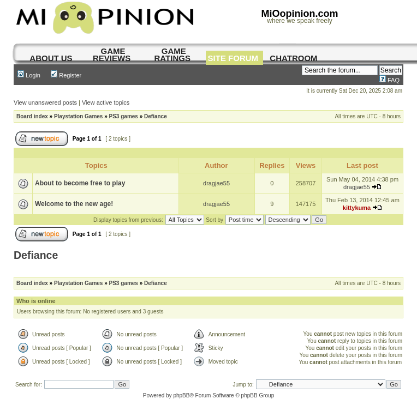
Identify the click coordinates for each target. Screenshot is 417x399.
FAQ (389, 80)
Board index (32, 116)
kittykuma (357, 207)
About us (50, 58)
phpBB (181, 395)
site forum (233, 58)
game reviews (111, 54)
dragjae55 (216, 183)
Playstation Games (78, 116)
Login (28, 75)
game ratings (172, 54)
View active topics (105, 102)
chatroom (293, 58)
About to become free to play (80, 183)
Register (66, 75)
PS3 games (123, 116)
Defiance (155, 116)
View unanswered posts (45, 102)
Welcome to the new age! (74, 204)
